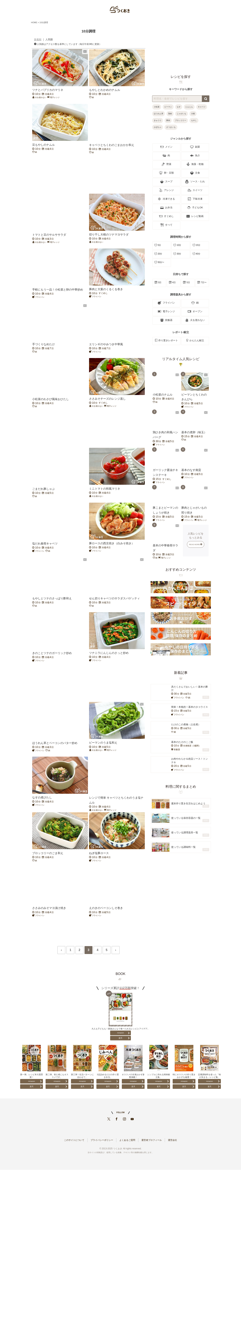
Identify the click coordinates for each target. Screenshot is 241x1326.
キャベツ (201, 107)
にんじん (189, 107)
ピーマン (168, 107)
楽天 (120, 1038)
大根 (193, 114)
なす (179, 107)
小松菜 (156, 107)
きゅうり (157, 120)
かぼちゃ (157, 127)
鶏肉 (170, 114)
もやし (194, 120)
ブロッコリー (180, 120)
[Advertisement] (88, 173)
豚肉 (168, 120)
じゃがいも (181, 114)
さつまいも (171, 127)
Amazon (120, 1033)
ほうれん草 (158, 114)
